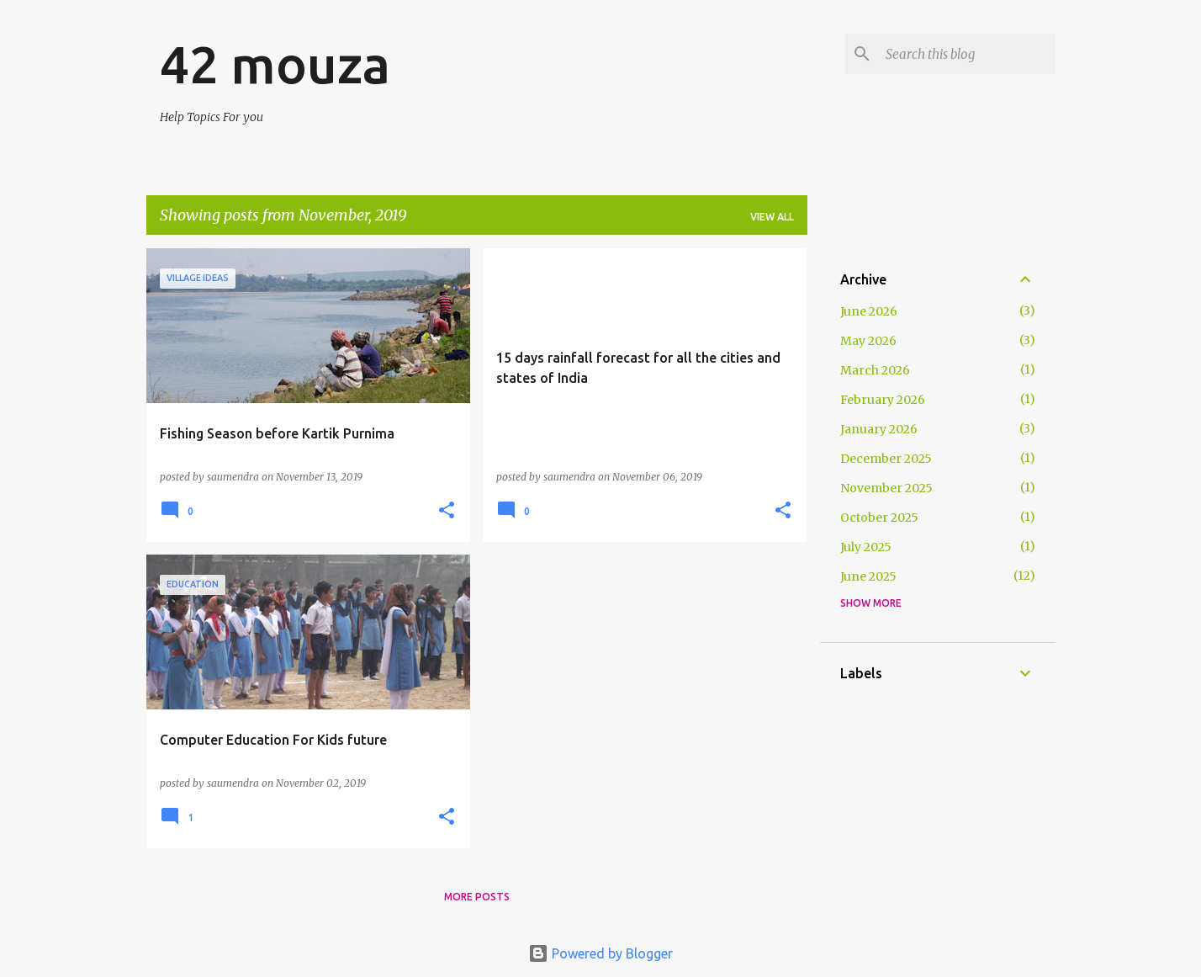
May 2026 (868, 340)
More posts (477, 896)
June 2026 (868, 311)
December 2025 (886, 458)
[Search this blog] (967, 54)
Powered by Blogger (600, 953)
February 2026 (882, 399)
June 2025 (868, 576)
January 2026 (879, 429)
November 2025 (886, 488)
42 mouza (275, 64)
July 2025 (865, 547)
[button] (446, 511)
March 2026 (875, 370)
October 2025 (879, 517)
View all (772, 216)
